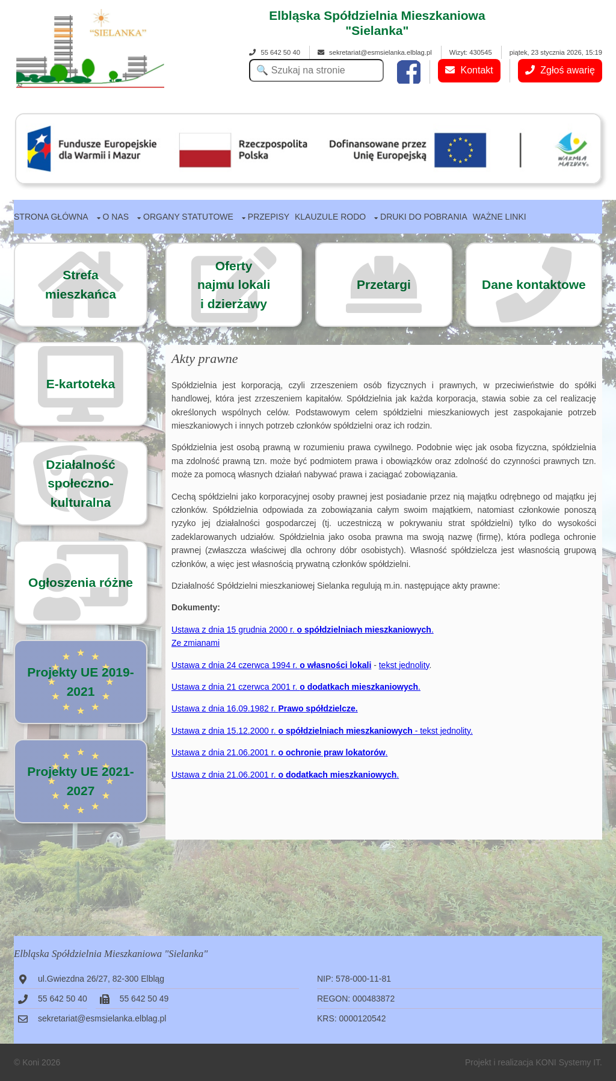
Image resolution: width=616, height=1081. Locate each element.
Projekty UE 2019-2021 (80, 681)
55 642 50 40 (274, 52)
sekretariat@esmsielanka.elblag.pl (375, 52)
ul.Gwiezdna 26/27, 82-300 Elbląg (101, 978)
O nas (116, 216)
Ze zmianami (195, 643)
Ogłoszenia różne (80, 582)
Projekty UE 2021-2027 (80, 781)
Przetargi (384, 284)
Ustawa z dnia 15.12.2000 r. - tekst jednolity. (322, 731)
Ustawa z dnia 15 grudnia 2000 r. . (302, 629)
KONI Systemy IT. (569, 1062)
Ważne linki (499, 216)
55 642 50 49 (144, 998)
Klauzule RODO (330, 216)
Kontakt (469, 70)
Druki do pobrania (423, 216)
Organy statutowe (188, 216)
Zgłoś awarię (560, 70)
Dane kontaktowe (534, 284)
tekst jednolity (404, 665)
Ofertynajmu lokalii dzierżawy (233, 285)
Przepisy (268, 216)
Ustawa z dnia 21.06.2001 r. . (279, 752)
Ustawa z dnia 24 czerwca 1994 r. (271, 665)
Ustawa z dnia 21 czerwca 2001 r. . (295, 687)
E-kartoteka (80, 384)
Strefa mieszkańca (80, 284)
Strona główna (51, 216)
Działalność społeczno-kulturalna (81, 483)
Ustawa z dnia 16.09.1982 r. (264, 708)
